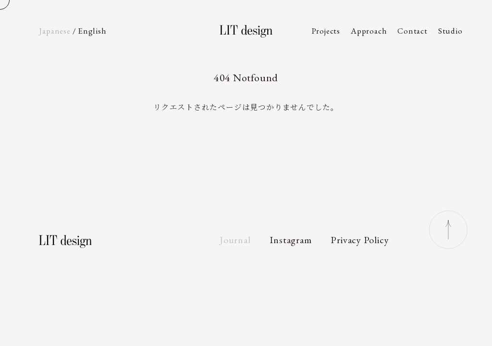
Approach (369, 30)
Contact (412, 30)
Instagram (290, 240)
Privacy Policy (360, 240)
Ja (54, 30)
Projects (326, 30)
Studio (450, 30)
